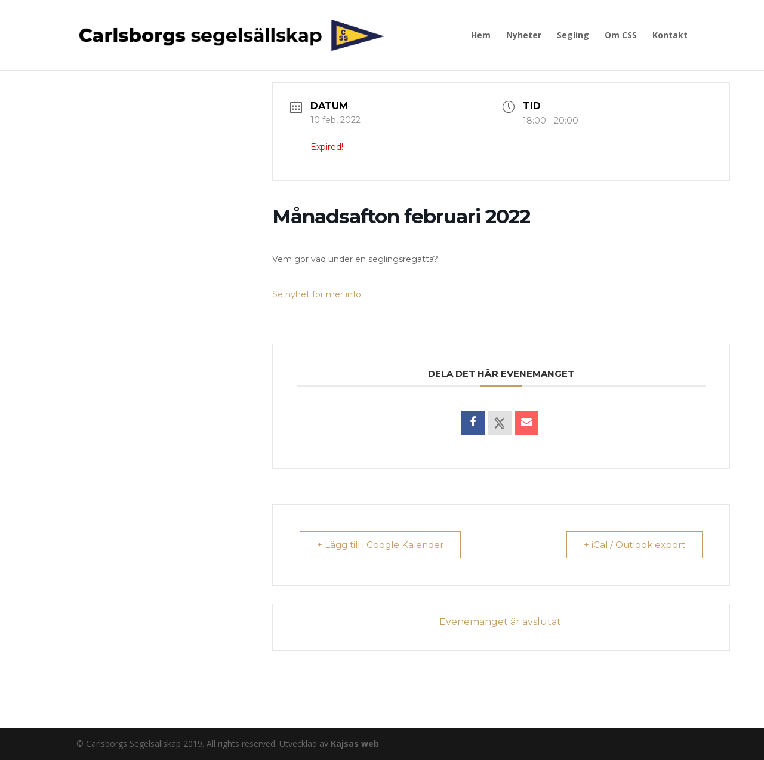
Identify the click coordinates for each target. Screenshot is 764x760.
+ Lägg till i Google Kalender (380, 544)
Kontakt (670, 36)
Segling (573, 36)
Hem (481, 36)
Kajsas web (355, 743)
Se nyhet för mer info (316, 294)
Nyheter (523, 36)
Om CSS (621, 36)
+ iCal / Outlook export (634, 544)
